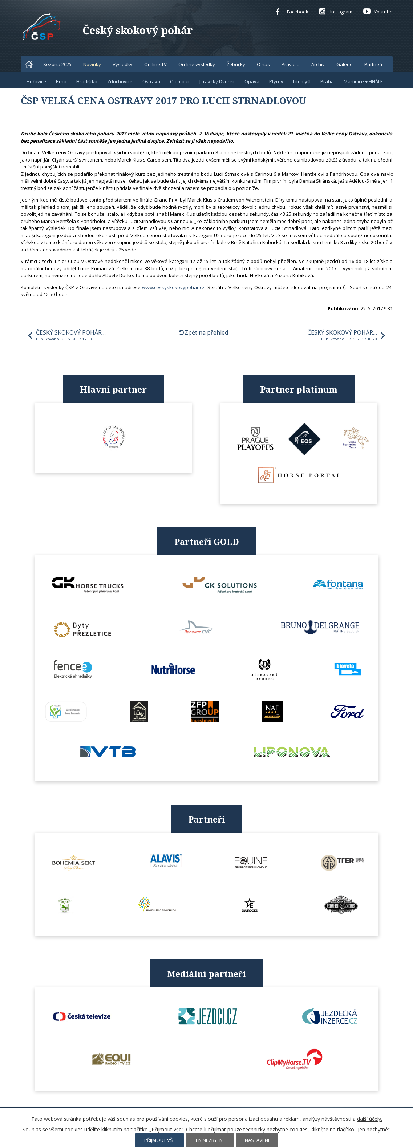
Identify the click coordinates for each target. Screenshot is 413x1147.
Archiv (318, 64)
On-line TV (155, 64)
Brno (61, 81)
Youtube (378, 12)
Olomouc (180, 81)
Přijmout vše (159, 1140)
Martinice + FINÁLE (363, 81)
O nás (263, 64)
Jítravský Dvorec (217, 81)
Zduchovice (120, 81)
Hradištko (86, 81)
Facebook (292, 12)
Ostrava (151, 81)
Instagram (335, 12)
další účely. (369, 1118)
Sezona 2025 (57, 64)
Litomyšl (302, 81)
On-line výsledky (196, 64)
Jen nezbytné (210, 1140)
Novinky (92, 64)
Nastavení (257, 1140)
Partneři (373, 64)
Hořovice (36, 81)
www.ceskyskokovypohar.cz (173, 287)
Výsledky (123, 64)
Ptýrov (276, 81)
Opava (251, 81)
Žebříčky (236, 64)
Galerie (344, 64)
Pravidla (291, 64)
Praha (327, 81)
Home (29, 64)
